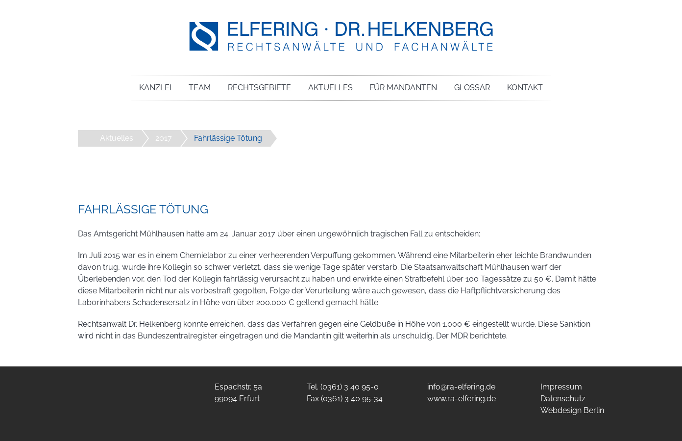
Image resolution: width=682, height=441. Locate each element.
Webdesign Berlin (572, 410)
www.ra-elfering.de (461, 398)
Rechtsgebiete (259, 87)
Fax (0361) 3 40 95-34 (345, 398)
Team (200, 87)
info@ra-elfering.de (461, 386)
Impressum (561, 386)
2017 (163, 138)
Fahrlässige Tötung (228, 138)
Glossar (472, 87)
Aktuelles (330, 87)
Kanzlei (155, 87)
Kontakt (525, 87)
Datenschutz (562, 398)
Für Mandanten (403, 87)
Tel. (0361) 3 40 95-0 (343, 386)
